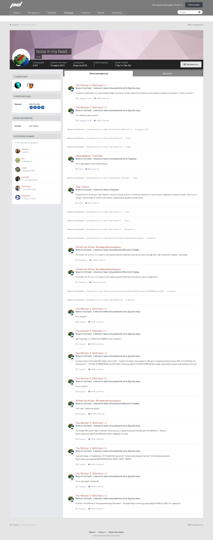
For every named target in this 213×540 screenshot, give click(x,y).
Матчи (101, 13)
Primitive (25, 149)
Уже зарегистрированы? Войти (167, 5)
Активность (33, 13)
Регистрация (194, 5)
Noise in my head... (84, 88)
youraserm (26, 186)
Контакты (117, 13)
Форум (16, 13)
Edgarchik (26, 196)
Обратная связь (116, 532)
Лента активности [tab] (98, 73)
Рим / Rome (82, 186)
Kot (23, 158)
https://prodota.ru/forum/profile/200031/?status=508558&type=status (134, 291)
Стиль (102, 532)
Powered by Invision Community (106, 536)
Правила (52, 13)
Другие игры (134, 88)
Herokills (25, 177)
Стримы (135, 250)
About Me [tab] (167, 73)
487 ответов (92, 169)
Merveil (126, 250)
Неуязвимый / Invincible (89, 155)
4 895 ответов (101, 98)
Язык (92, 532)
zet (124, 88)
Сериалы (132, 159)
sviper (24, 168)
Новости (86, 13)
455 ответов (92, 203)
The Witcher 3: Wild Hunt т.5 (91, 85)
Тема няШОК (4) (115, 138)
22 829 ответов (97, 260)
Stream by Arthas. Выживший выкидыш (126, 238)
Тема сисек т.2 (115, 212)
